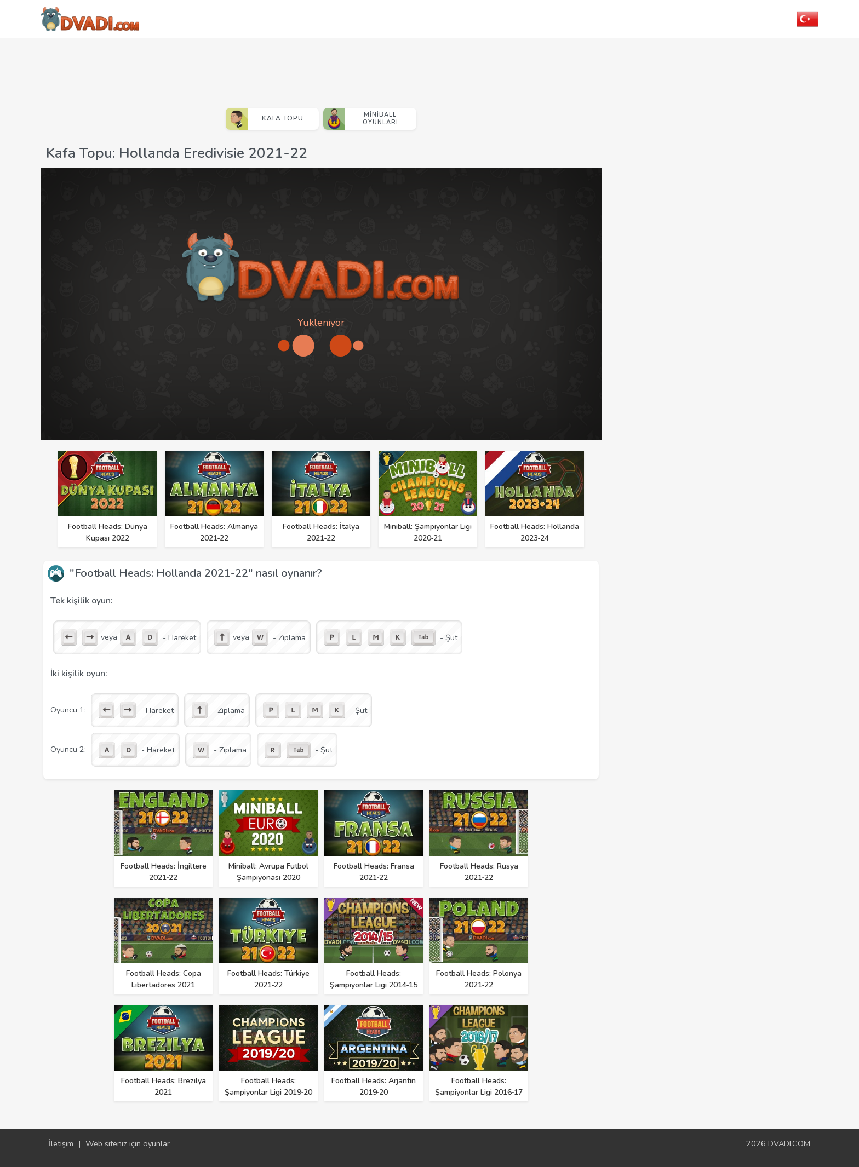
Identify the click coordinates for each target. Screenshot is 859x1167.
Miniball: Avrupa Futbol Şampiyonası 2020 (268, 872)
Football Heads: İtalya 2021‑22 (321, 532)
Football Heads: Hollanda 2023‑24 (534, 532)
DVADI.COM (789, 1143)
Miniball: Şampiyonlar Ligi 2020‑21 (428, 532)
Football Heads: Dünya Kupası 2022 (107, 532)
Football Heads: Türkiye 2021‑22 (268, 979)
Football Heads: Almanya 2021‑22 (214, 532)
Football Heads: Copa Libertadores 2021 (163, 979)
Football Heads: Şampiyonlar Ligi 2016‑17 (479, 1086)
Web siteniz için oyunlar (127, 1143)
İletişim (61, 1143)
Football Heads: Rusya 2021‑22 (479, 872)
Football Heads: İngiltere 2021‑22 (164, 872)
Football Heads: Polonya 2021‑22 (479, 979)
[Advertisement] (321, 68)
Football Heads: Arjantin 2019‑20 (373, 1086)
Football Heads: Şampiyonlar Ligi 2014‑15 (374, 979)
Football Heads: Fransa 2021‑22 (374, 872)
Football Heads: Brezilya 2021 (163, 1086)
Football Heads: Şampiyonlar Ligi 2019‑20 (269, 1086)
